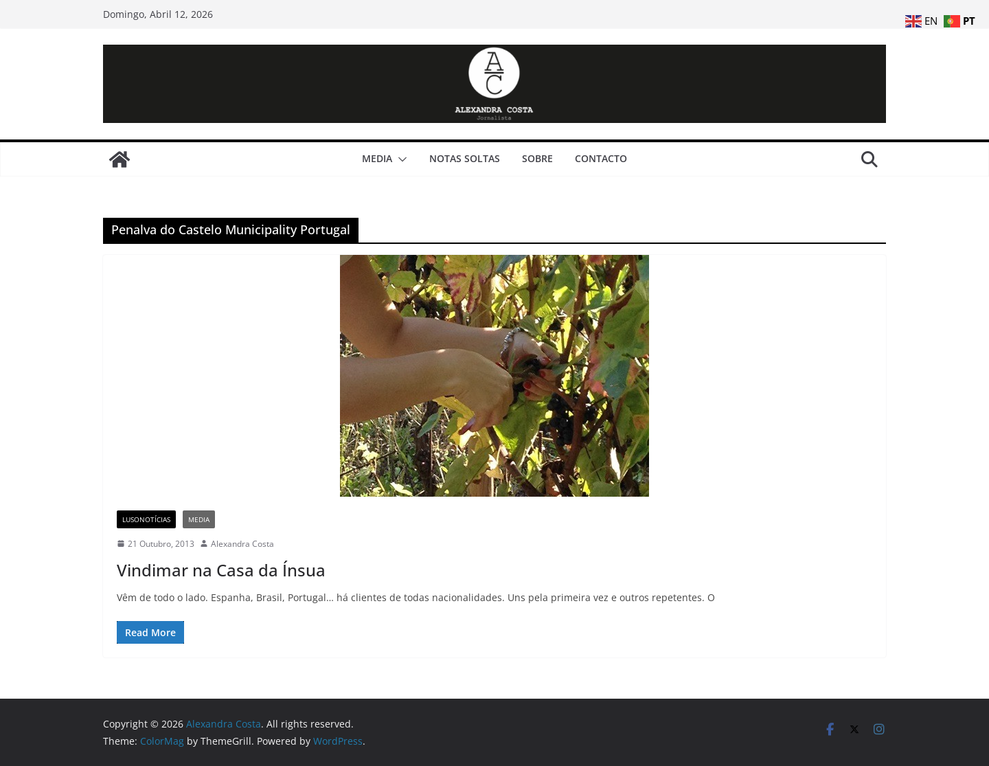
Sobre (537, 158)
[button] (399, 159)
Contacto (601, 158)
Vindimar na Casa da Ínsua (221, 570)
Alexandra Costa (242, 544)
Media (377, 158)
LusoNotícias (146, 519)
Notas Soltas (464, 158)
